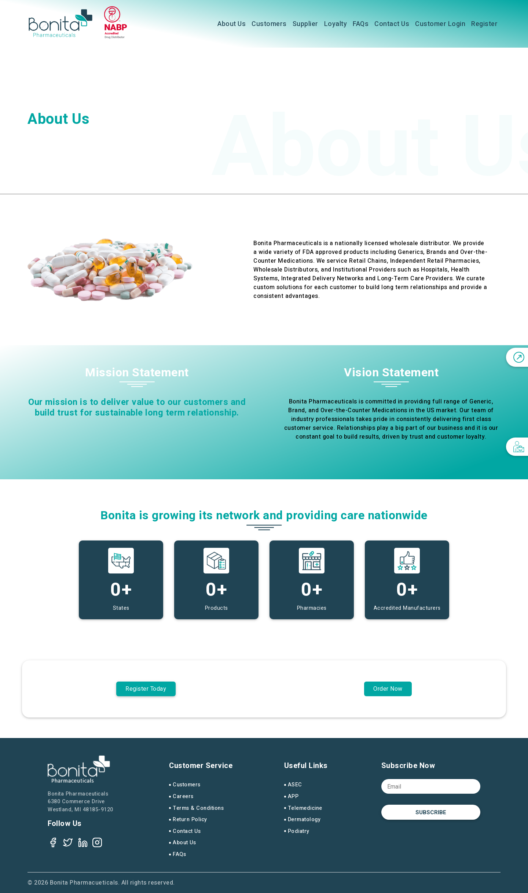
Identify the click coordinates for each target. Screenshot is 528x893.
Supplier (305, 24)
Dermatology (304, 819)
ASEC (295, 785)
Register (484, 24)
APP (293, 796)
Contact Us (391, 24)
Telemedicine (305, 808)
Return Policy (190, 819)
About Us (231, 24)
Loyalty (335, 24)
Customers (269, 24)
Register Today (145, 688)
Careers (183, 796)
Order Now (388, 688)
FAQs (360, 24)
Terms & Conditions (198, 808)
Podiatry (298, 831)
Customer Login (440, 24)
